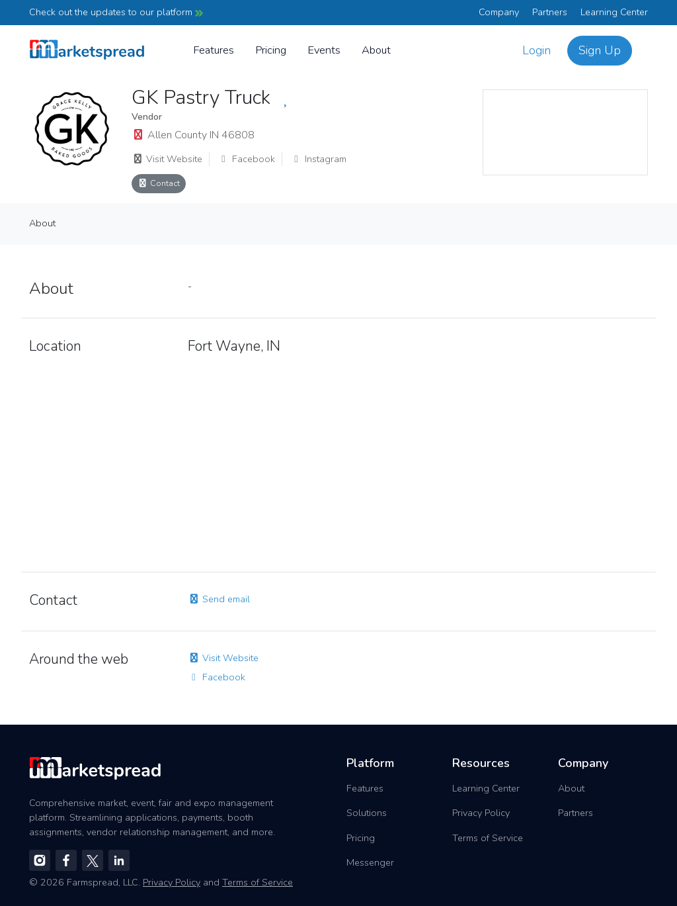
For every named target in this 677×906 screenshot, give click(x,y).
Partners (549, 12)
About (376, 50)
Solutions (366, 812)
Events (323, 50)
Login (536, 50)
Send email (219, 599)
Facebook (246, 158)
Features (213, 50)
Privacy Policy (481, 812)
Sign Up (599, 50)
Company (499, 12)
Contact (159, 183)
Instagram (318, 158)
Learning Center (614, 12)
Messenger (370, 862)
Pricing (270, 50)
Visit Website (167, 158)
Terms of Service (487, 837)
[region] (565, 132)
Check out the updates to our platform (116, 12)
